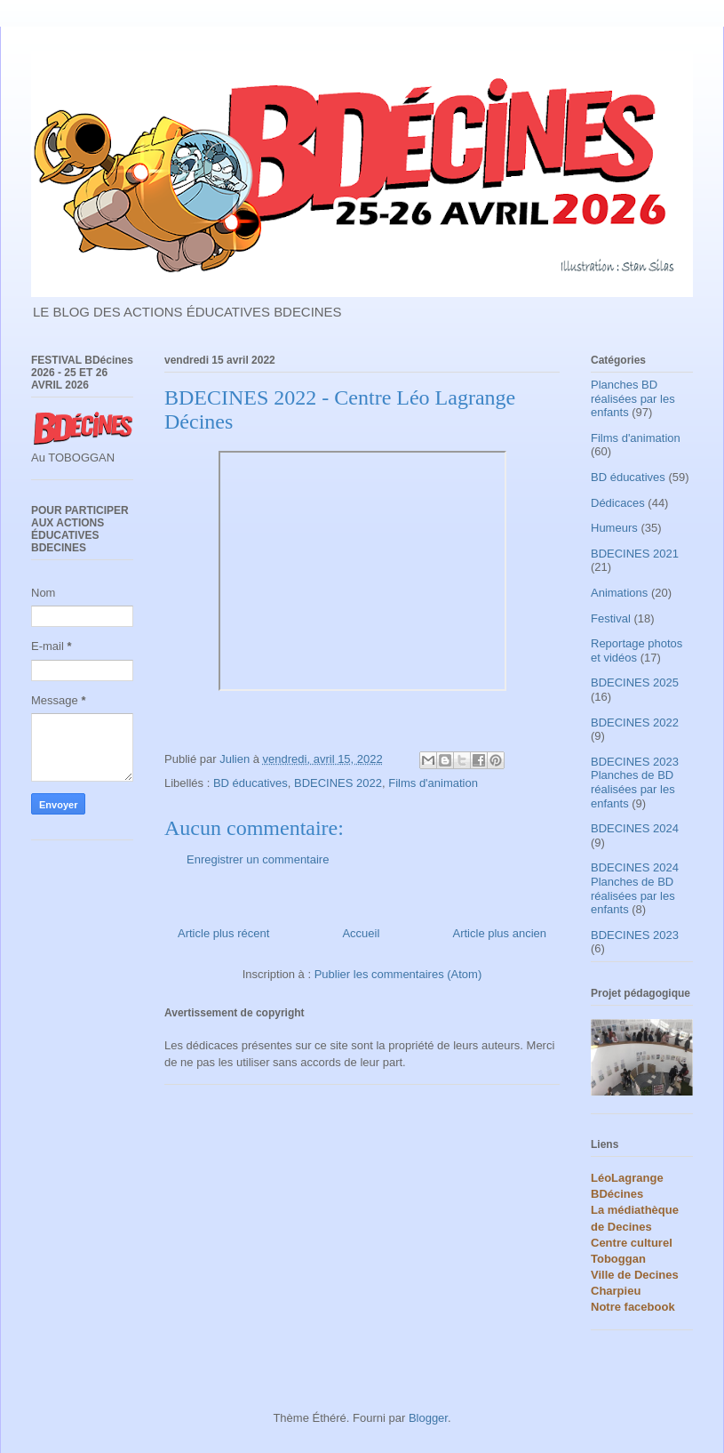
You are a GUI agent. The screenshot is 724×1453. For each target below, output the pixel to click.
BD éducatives (250, 783)
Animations (619, 592)
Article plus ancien (500, 933)
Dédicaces (618, 503)
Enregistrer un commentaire (258, 859)
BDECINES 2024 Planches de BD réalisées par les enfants (635, 888)
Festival (611, 618)
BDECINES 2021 (635, 553)
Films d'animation (433, 783)
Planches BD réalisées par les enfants (633, 398)
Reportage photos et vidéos (636, 650)
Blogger (428, 1418)
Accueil (360, 933)
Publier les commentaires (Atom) (398, 974)
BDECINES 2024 (635, 828)
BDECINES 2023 (635, 935)
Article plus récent (223, 933)
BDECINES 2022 (338, 783)
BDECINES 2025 (635, 682)
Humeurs (614, 527)
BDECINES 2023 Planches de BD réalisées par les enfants (635, 782)
